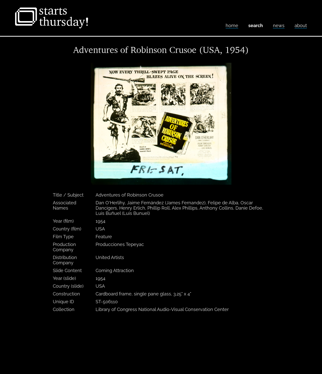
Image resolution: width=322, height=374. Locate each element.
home (232, 25)
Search (255, 25)
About (301, 25)
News (279, 25)
